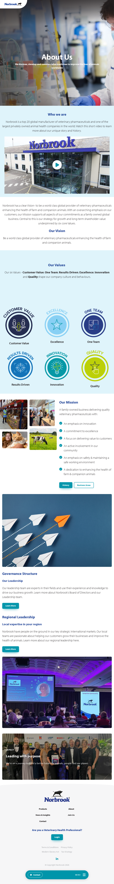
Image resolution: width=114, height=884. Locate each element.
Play (57, 179)
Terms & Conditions (50, 847)
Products (43, 809)
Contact (42, 821)
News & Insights (43, 815)
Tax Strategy (66, 852)
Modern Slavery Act (50, 852)
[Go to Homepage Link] (13, 4)
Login (57, 837)
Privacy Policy (67, 847)
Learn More (10, 619)
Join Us (71, 815)
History (65, 499)
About (71, 809)
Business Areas (84, 499)
